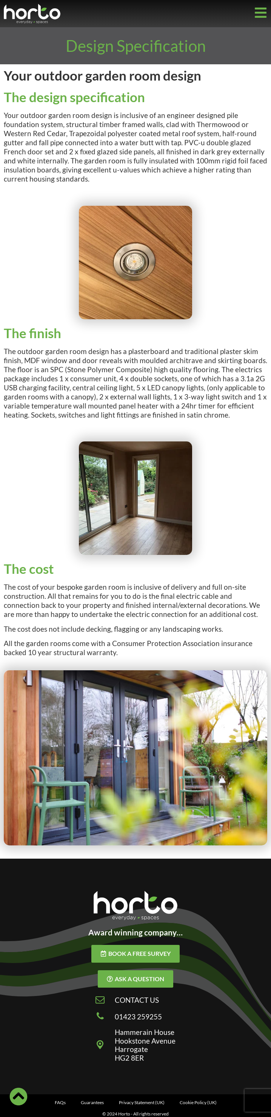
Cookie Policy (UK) (198, 1102)
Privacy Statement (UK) (142, 1102)
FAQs (60, 1102)
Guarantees (92, 1102)
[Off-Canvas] (260, 12)
